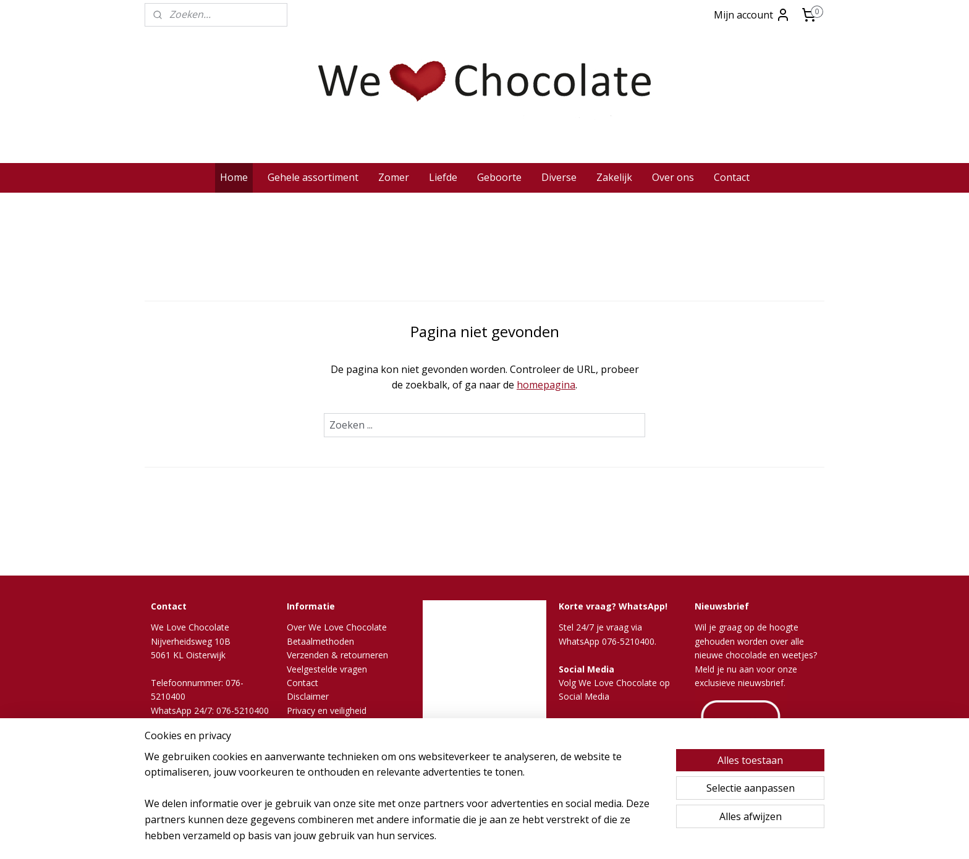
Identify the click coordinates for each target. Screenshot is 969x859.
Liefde (443, 177)
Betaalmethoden (320, 641)
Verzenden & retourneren (337, 655)
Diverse (559, 177)
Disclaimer (308, 696)
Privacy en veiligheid (326, 710)
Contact (732, 177)
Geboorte (499, 177)
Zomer (393, 177)
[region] (403, 804)
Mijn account (752, 14)
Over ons (673, 177)
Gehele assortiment (313, 177)
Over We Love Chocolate (337, 627)
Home (234, 177)
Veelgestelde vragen (327, 669)
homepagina (546, 385)
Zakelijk (614, 177)
